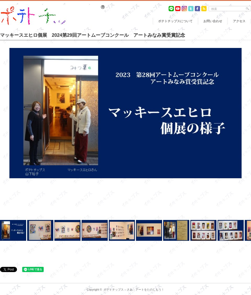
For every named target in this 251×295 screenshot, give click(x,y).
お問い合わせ (212, 21)
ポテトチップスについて (175, 21)
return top (247, 279)
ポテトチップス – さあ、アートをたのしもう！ (134, 289)
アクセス (239, 21)
